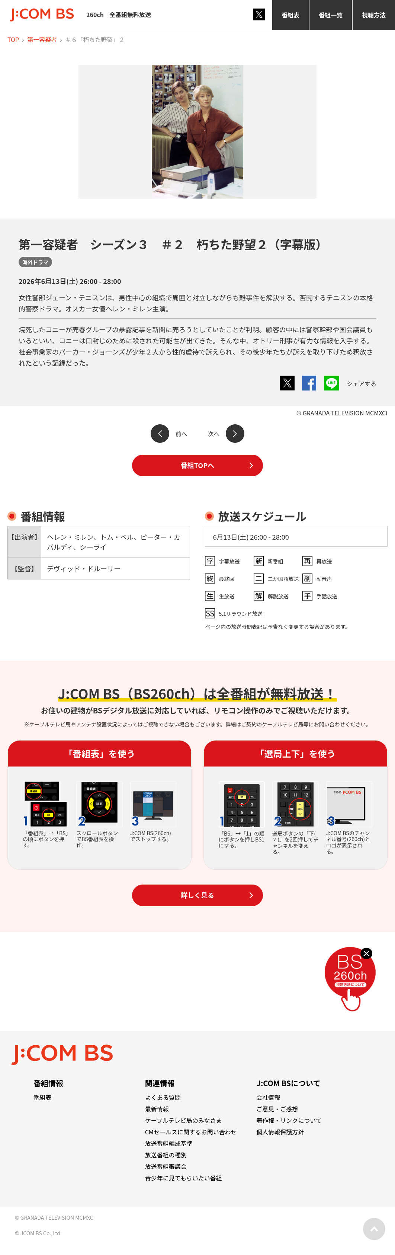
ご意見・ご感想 (277, 1109)
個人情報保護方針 (280, 1132)
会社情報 (268, 1097)
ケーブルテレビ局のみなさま (183, 1120)
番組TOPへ (197, 465)
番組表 (290, 14)
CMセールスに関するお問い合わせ (191, 1132)
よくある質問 (163, 1097)
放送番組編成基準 (169, 1143)
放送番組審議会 (166, 1166)
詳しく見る (197, 895)
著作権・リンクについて (289, 1120)
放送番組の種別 (166, 1155)
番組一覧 (331, 14)
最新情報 (157, 1109)
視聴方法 (374, 14)
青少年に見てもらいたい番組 (183, 1178)
